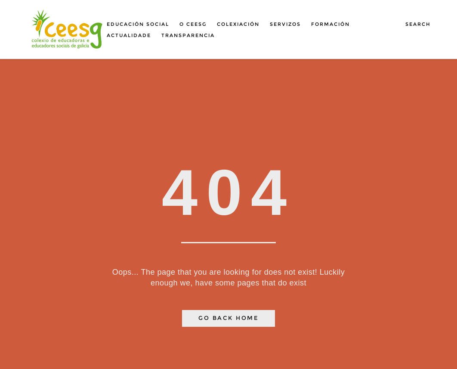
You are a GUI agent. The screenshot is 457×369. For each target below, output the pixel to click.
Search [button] (418, 24)
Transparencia (188, 35)
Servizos (285, 24)
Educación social (138, 24)
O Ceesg (193, 24)
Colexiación (238, 24)
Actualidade (129, 35)
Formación (330, 24)
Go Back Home (228, 318)
